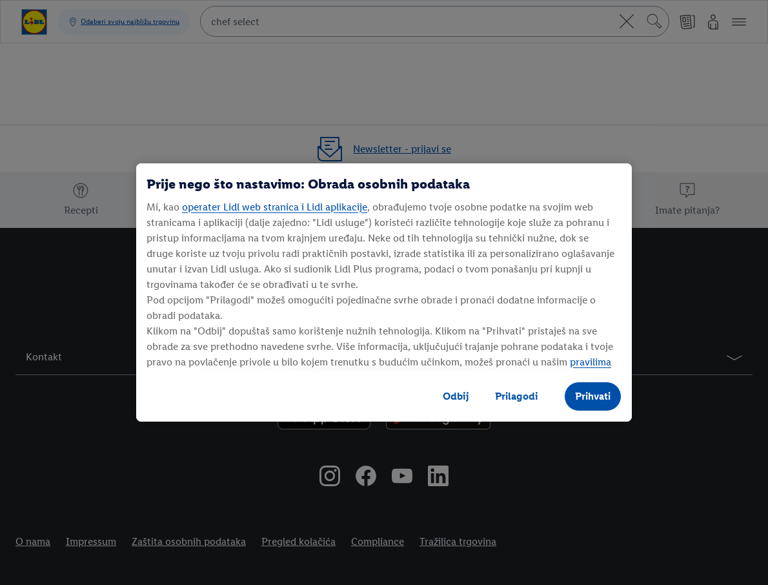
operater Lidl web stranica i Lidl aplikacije (274, 207)
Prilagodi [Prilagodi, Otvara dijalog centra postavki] (516, 396)
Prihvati (593, 396)
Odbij (456, 396)
